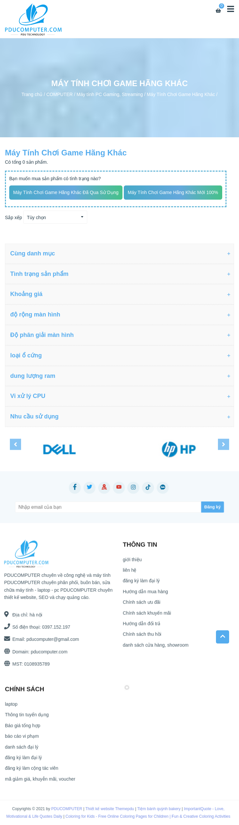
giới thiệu (132, 562)
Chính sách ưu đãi (141, 605)
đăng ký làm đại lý (141, 583)
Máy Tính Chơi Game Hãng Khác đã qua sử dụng (66, 192)
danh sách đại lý (21, 749)
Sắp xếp (13, 217)
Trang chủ (31, 94)
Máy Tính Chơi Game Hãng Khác (181, 94)
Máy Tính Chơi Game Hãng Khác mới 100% (173, 192)
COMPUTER (59, 94)
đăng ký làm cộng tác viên (31, 771)
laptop (11, 706)
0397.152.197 (54, 627)
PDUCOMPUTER (62, 809)
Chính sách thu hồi (142, 637)
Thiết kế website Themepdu (105, 809)
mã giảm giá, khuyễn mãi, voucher (40, 781)
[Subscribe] (184, 507)
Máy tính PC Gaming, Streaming (110, 94)
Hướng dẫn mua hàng (145, 594)
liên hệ (129, 572)
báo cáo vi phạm (22, 739)
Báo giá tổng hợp (22, 728)
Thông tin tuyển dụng (27, 717)
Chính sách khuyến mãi (147, 615)
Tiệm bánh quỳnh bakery (154, 809)
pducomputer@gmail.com (50, 639)
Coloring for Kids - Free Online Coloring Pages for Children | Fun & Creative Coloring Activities (143, 816)
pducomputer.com (46, 651)
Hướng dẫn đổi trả (141, 626)
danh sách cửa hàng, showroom (156, 647)
